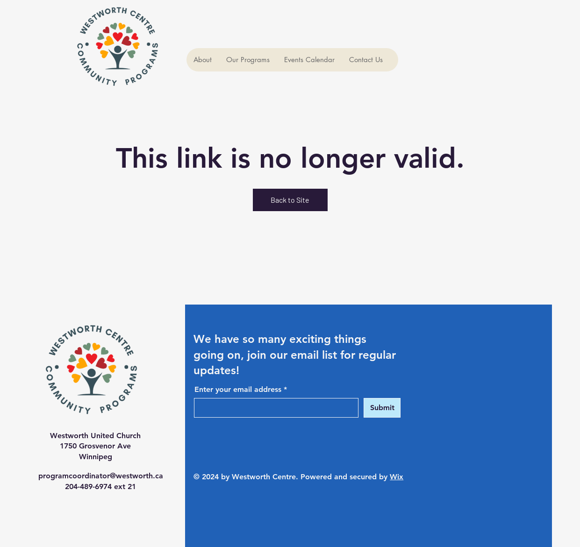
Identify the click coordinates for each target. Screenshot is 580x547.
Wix (396, 476)
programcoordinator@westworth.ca (100, 475)
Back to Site (290, 199)
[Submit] (382, 408)
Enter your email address (237, 389)
